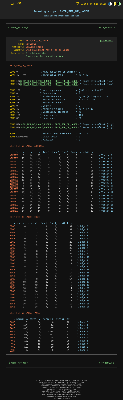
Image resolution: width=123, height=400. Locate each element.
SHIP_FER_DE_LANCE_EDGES (35, 81)
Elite (90, 3)
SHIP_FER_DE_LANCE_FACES (35, 84)
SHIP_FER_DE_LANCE (66, 81)
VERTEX (14, 155)
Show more (107, 40)
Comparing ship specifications (45, 56)
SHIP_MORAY (105, 27)
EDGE (12, 226)
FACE (12, 322)
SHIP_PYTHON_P (19, 27)
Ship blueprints (35, 53)
